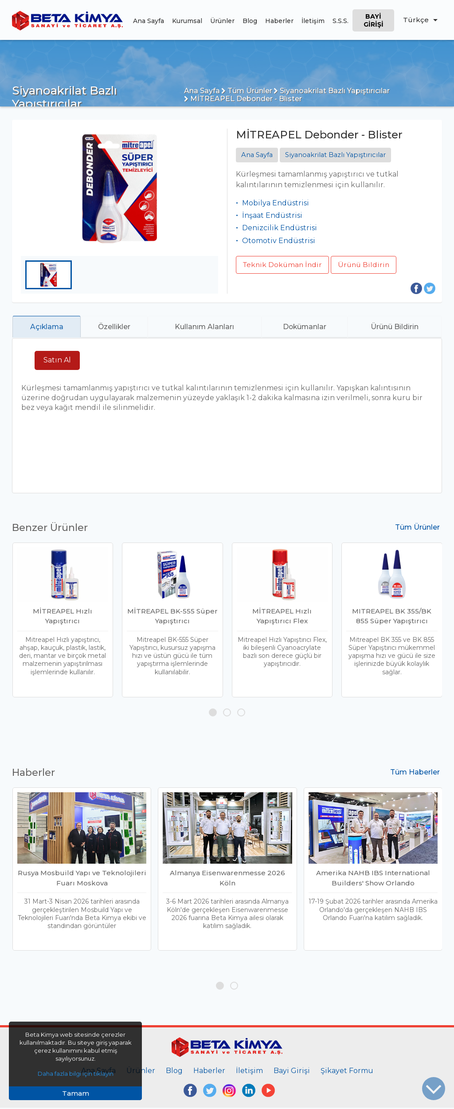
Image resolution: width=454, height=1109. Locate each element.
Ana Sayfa (148, 21)
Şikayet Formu (347, 1071)
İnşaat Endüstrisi (272, 215)
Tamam (75, 1093)
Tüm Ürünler (246, 91)
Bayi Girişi (373, 20)
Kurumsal (187, 21)
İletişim (312, 21)
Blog (249, 21)
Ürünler (222, 21)
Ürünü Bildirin (367, 264)
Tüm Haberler (415, 774)
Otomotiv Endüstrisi (278, 240)
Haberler (279, 21)
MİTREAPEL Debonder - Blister (243, 98)
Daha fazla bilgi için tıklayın (76, 1073)
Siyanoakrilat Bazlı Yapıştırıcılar (332, 91)
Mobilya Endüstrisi (275, 203)
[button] (213, 713)
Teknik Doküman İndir (284, 264)
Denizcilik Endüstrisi (279, 228)
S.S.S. (340, 21)
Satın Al (57, 361)
